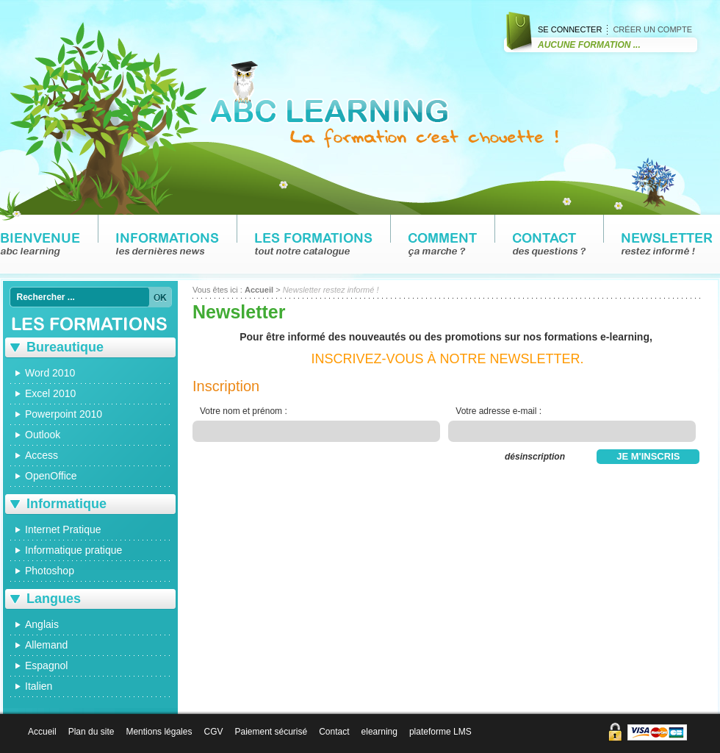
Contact (549, 245)
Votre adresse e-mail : (498, 411)
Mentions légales (159, 732)
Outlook (42, 434)
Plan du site (91, 732)
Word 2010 (50, 373)
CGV (213, 732)
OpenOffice (51, 476)
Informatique (66, 503)
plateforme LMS (440, 732)
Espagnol (46, 665)
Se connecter (570, 29)
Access (41, 455)
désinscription (535, 457)
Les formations (313, 245)
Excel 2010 (50, 393)
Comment (442, 245)
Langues (53, 598)
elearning (379, 732)
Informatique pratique (73, 550)
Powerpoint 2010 (63, 414)
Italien (38, 686)
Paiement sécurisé (270, 732)
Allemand (46, 645)
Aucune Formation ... (589, 45)
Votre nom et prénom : (243, 411)
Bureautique (65, 347)
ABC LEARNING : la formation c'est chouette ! (383, 104)
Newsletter (667, 245)
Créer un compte (652, 29)
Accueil (259, 289)
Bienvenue (40, 245)
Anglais (42, 624)
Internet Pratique (63, 529)
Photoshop (49, 571)
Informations (167, 245)
